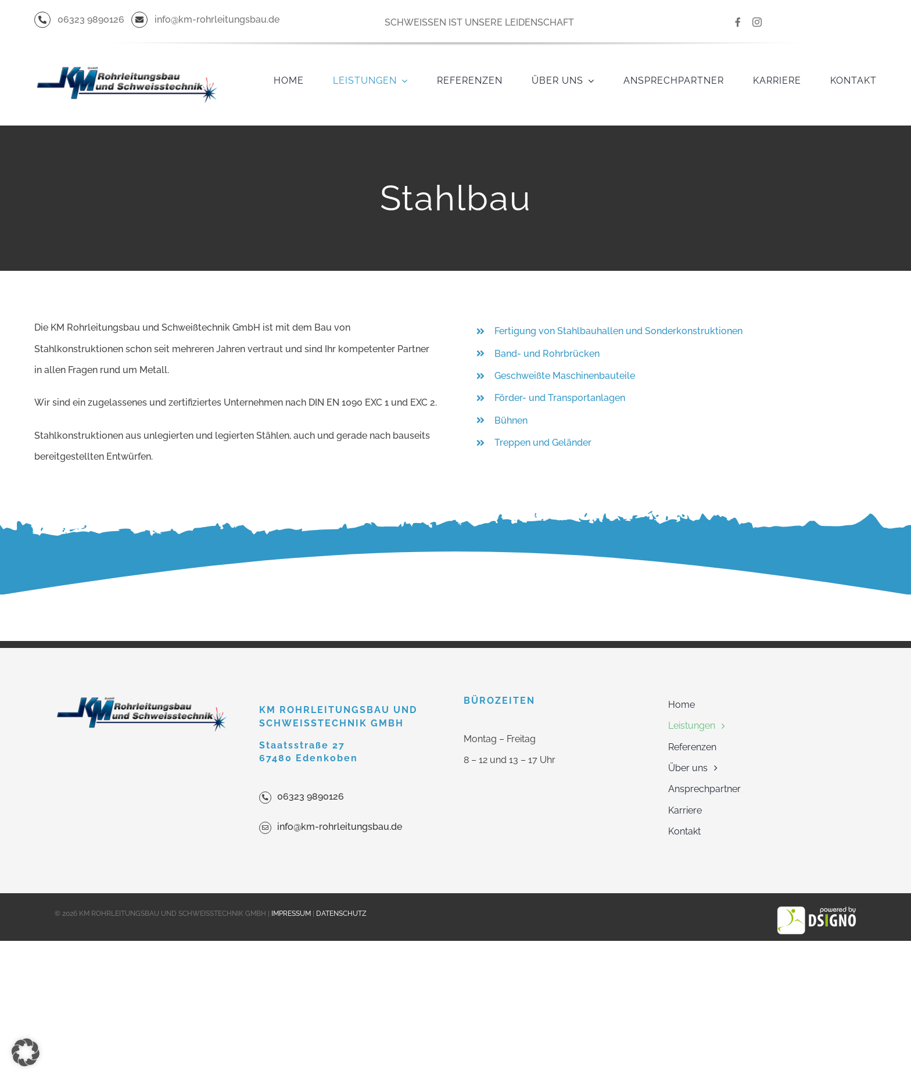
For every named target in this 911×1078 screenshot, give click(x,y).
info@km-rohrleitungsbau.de (339, 826)
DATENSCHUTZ (341, 913)
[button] (25, 1052)
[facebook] (738, 22)
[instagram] (757, 22)
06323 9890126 (310, 796)
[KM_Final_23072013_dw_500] (127, 47)
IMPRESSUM (291, 913)
